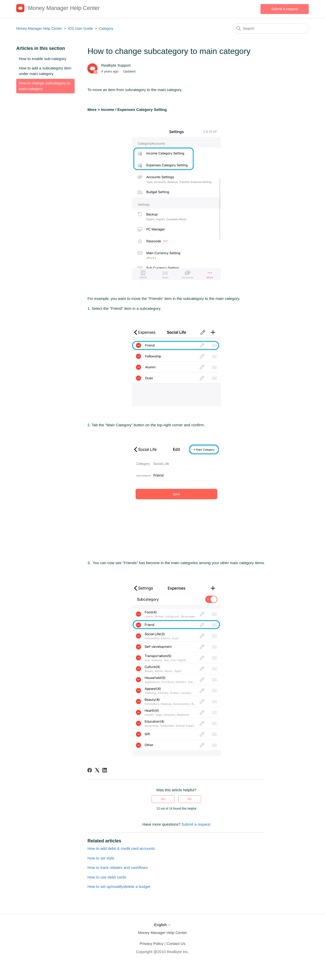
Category (106, 28)
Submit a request (284, 9)
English (162, 925)
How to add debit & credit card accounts (121, 848)
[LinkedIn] (104, 770)
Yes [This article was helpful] (163, 799)
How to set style (100, 858)
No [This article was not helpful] (189, 799)
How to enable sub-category (42, 58)
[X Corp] (97, 770)
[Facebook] (89, 770)
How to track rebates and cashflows (117, 867)
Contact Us (176, 943)
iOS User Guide (80, 28)
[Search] (271, 28)
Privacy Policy (151, 943)
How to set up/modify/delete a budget (118, 886)
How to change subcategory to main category (44, 86)
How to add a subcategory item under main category (45, 71)
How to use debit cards (106, 877)
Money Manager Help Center (39, 28)
